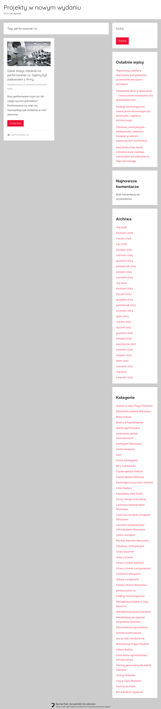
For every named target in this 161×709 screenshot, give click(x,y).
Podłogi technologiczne (130, 596)
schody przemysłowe (128, 632)
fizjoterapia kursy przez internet (134, 482)
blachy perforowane (128, 428)
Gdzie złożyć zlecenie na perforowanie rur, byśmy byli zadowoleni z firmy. (27, 75)
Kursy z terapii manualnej (131, 499)
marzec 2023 (123, 321)
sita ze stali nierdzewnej (130, 638)
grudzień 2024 (124, 260)
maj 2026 (121, 227)
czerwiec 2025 (124, 255)
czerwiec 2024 (124, 277)
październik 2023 (126, 305)
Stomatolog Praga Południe (132, 643)
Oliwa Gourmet (125, 551)
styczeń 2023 (123, 327)
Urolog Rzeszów (125, 675)
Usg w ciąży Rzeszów (128, 680)
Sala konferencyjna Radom (132, 627)
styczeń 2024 (123, 294)
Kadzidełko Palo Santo (129, 493)
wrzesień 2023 (124, 310)
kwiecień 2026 (124, 232)
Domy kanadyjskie (127, 460)
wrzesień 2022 (124, 349)
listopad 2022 (124, 338)
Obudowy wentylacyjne (130, 546)
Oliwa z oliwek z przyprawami (133, 568)
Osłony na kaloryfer (127, 579)
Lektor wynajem (125, 534)
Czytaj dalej (15, 123)
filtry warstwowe (126, 465)
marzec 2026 (123, 238)
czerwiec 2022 (124, 366)
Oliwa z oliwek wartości (130, 562)
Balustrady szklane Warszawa (133, 411)
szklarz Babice (124, 649)
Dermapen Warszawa (128, 443)
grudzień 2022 (124, 333)
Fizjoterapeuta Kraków (129, 471)
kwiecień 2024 (124, 288)
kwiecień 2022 (124, 377)
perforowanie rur (20, 134)
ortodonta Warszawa (128, 573)
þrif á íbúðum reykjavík (129, 691)
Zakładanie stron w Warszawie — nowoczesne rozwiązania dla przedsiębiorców (134, 95)
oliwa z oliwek (124, 557)
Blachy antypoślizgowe (130, 422)
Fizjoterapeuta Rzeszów (130, 476)
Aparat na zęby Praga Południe (134, 405)
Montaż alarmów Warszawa (132, 540)
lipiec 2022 (122, 360)
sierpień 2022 (124, 355)
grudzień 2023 (124, 299)
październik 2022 (126, 344)
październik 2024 (126, 266)
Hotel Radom (124, 488)
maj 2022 (121, 371)
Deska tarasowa (125, 449)
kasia (9, 88)
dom (119, 454)
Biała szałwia (123, 416)
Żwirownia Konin (126, 686)
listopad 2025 (124, 249)
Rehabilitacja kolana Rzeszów (133, 611)
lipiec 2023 (122, 316)
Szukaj (120, 28)
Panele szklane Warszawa (131, 584)
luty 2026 (121, 244)
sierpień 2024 (124, 271)
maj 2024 (121, 282)
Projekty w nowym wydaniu (42, 7)
